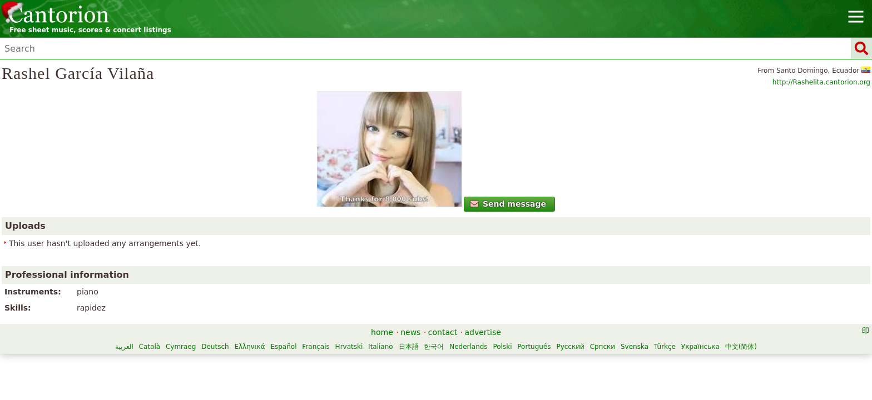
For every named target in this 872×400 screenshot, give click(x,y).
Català (305, 348)
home (382, 333)
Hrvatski (505, 348)
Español (440, 348)
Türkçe (497, 360)
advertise (483, 333)
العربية (280, 348)
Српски (435, 360)
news (410, 333)
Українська (533, 360)
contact (442, 333)
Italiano (536, 348)
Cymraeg (337, 348)
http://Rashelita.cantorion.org (659, 100)
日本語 (565, 348)
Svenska (467, 360)
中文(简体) (573, 360)
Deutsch (371, 348)
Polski (335, 360)
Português (367, 360)
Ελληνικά (406, 348)
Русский (403, 360)
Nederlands (301, 360)
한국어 (591, 348)
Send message (234, 246)
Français (472, 348)
